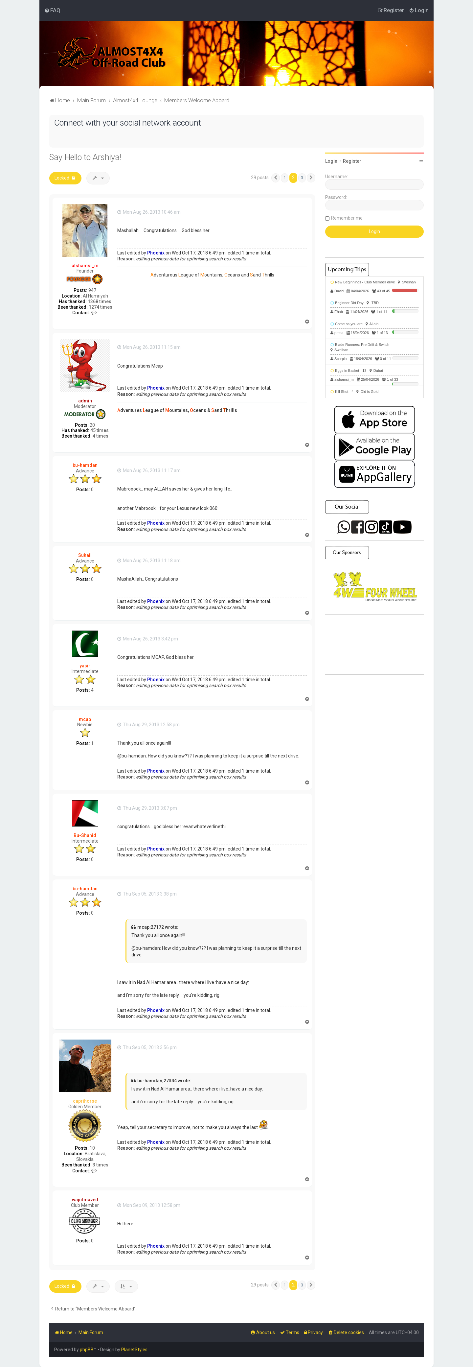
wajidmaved (85, 1199)
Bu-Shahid (85, 835)
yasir (84, 665)
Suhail (85, 555)
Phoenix (156, 252)
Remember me (347, 218)
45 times (99, 430)
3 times (100, 1164)
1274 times (100, 306)
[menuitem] (52, 10)
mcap (85, 719)
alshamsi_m (85, 265)
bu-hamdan (85, 465)
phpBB (87, 1349)
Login (331, 161)
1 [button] (284, 177)
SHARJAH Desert (374, 644)
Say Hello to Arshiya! (85, 157)
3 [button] (302, 177)
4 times (100, 436)
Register (352, 161)
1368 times (99, 301)
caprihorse (85, 1101)
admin (85, 400)
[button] (275, 177)
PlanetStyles (134, 1349)
